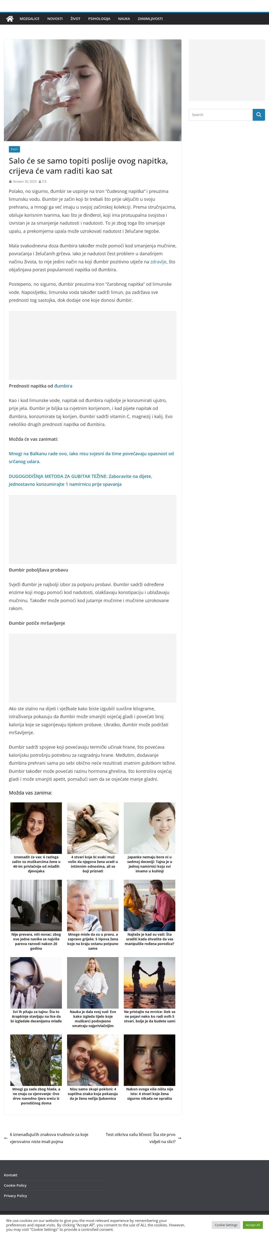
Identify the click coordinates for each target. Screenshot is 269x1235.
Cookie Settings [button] (226, 1225)
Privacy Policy (15, 1195)
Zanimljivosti (150, 18)
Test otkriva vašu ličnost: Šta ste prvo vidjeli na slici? (143, 1138)
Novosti (55, 18)
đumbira (63, 386)
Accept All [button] (253, 1225)
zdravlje (158, 262)
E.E (44, 181)
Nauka (124, 18)
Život (75, 18)
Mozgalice (29, 18)
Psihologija (99, 18)
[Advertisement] (93, 345)
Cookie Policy (15, 1185)
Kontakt (11, 1175)
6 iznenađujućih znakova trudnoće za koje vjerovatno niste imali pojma (46, 1138)
